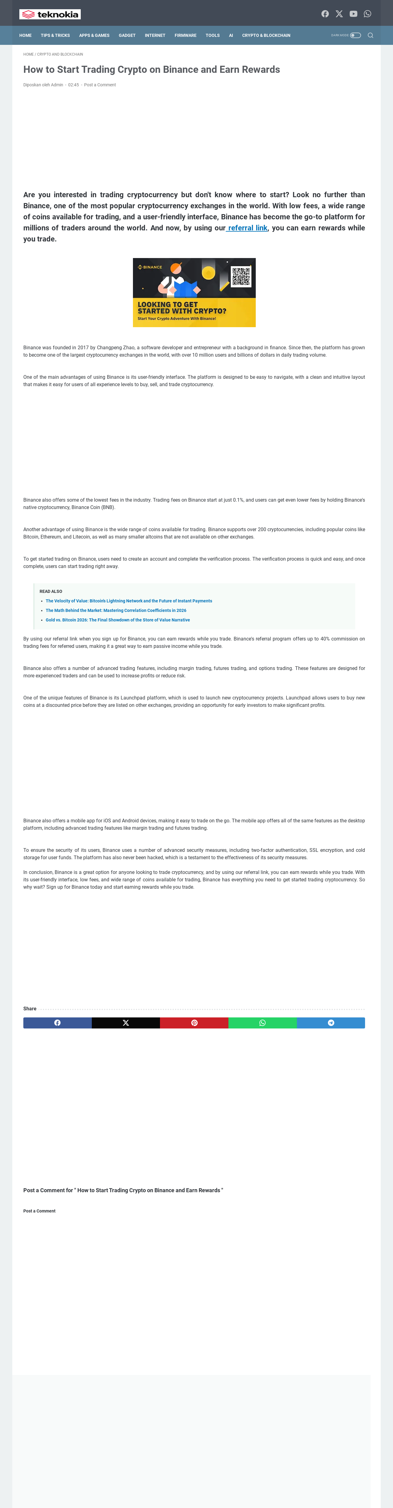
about (110, 1492)
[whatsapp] (186, 1127)
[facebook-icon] (324, 8)
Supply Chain (326, 956)
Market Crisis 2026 (302, 865)
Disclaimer (159, 1492)
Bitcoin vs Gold (346, 694)
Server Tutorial (298, 933)
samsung (348, 910)
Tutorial (291, 990)
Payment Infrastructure (307, 888)
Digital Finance (343, 729)
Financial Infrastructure (307, 751)
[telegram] (232, 1127)
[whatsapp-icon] (365, 8)
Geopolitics (325, 774)
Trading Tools (322, 979)
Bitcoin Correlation (302, 683)
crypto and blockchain (307, 717)
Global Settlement (301, 797)
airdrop (312, 649)
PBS (348, 888)
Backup (291, 672)
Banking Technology (333, 672)
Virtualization (297, 1001)
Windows (294, 1013)
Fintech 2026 (297, 763)
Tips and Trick (342, 967)
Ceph (352, 706)
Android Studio (298, 660)
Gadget (131, 22)
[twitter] (93, 1127)
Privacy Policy (188, 1492)
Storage (292, 956)
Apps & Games (98, 22)
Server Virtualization (303, 944)
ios (287, 819)
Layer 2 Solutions (321, 819)
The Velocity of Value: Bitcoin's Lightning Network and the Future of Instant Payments (129, 661)
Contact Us (132, 1492)
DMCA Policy (257, 1492)
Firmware (189, 22)
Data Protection (299, 729)
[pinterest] (139, 1127)
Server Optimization (303, 922)
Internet (159, 22)
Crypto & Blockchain (47, 35)
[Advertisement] (139, 155)
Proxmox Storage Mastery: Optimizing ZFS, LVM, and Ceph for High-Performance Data (335, 365)
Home (29, 22)
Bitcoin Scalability (301, 694)
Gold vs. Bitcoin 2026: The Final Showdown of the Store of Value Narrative (118, 680)
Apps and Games (345, 660)
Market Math (347, 865)
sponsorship (349, 944)
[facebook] (46, 1127)
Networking (295, 876)
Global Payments (301, 785)
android (341, 649)
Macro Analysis (299, 854)
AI (235, 22)
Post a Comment (100, 100)
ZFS (322, 1013)
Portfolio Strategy (301, 899)
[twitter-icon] (337, 8)
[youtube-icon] (351, 8)
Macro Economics (345, 854)
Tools (217, 22)
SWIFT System (298, 967)
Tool (289, 979)
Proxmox (341, 899)
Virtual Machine (328, 990)
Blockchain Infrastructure (309, 706)
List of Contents (291, 1492)
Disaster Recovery (301, 740)
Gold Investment (300, 808)
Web (329, 1001)
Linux (339, 831)
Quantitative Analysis (305, 910)
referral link (121, 265)
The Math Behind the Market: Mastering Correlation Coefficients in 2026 (116, 670)
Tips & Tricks (59, 22)
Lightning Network (302, 831)
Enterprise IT (345, 740)
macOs (313, 842)
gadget (292, 774)
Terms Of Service (223, 1492)
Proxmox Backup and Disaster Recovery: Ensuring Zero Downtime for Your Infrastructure (337, 342)
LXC (288, 842)
